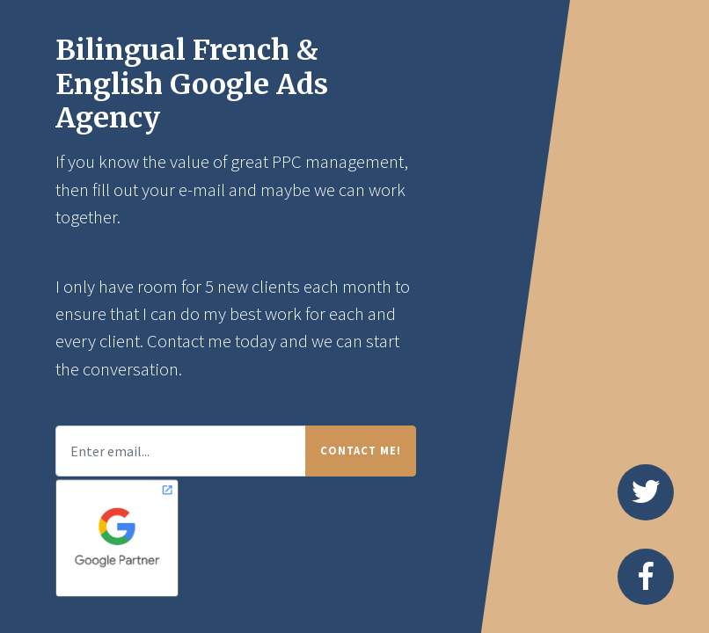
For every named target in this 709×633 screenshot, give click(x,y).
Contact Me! (360, 450)
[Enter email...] (180, 451)
